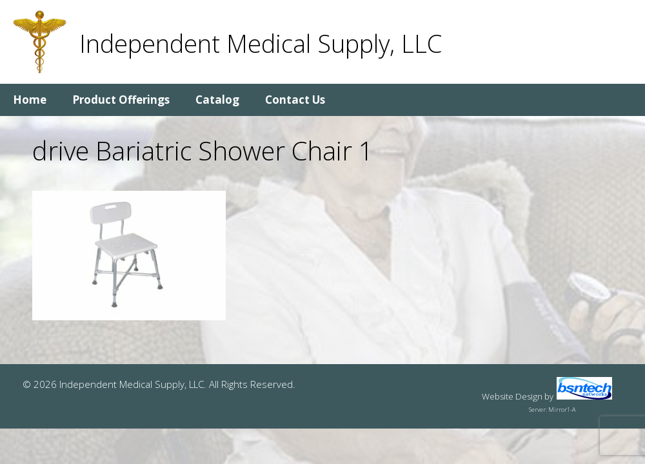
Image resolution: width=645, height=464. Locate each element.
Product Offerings (121, 99)
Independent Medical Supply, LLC (260, 43)
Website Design (512, 396)
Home (29, 99)
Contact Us (295, 99)
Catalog (217, 99)
